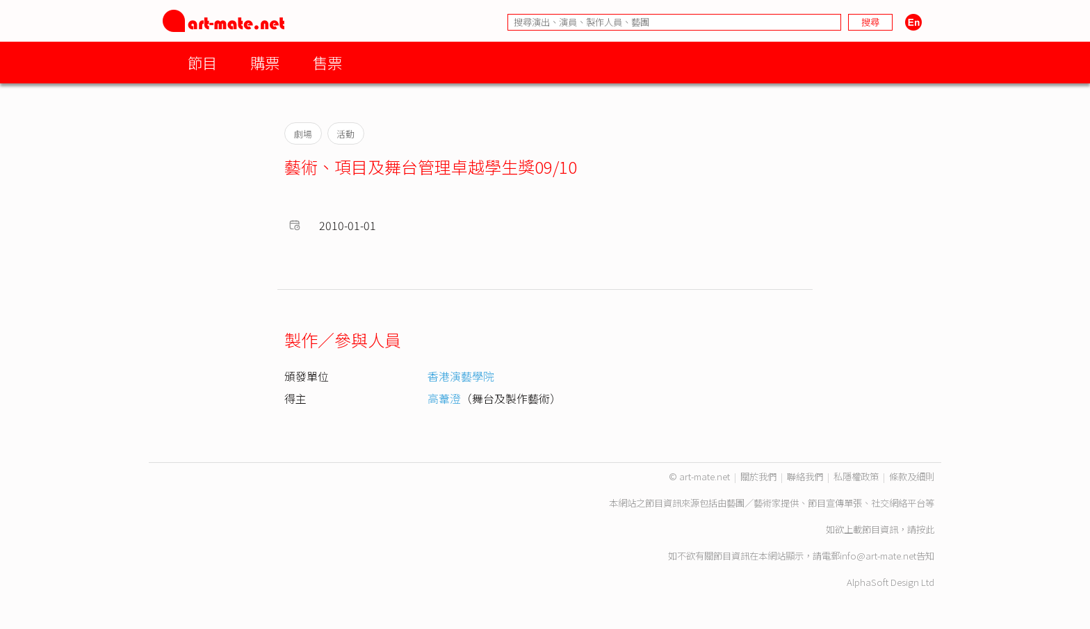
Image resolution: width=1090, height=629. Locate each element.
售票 (327, 62)
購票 (264, 62)
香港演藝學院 (461, 376)
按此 (925, 529)
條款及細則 (911, 476)
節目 (202, 62)
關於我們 (758, 476)
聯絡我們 (805, 476)
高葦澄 (444, 398)
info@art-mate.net (878, 555)
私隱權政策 (856, 476)
